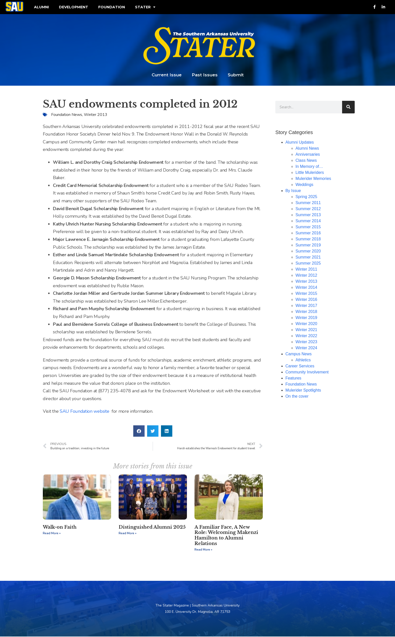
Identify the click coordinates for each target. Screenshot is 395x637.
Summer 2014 (308, 221)
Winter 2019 (306, 318)
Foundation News (66, 115)
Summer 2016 (308, 233)
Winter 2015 (306, 294)
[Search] (348, 107)
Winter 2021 (306, 330)
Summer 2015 (308, 227)
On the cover (297, 397)
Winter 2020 (306, 324)
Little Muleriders (309, 173)
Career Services (299, 366)
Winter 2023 (306, 342)
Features (293, 378)
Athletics (303, 360)
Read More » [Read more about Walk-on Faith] (52, 534)
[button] (139, 431)
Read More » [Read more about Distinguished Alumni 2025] (128, 534)
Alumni (41, 7)
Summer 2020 (308, 251)
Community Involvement (307, 372)
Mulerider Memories (313, 179)
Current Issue (167, 75)
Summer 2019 (308, 245)
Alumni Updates (299, 143)
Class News (306, 161)
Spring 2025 (306, 197)
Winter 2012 (306, 276)
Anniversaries (307, 155)
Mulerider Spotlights (303, 391)
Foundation (111, 7)
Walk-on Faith (60, 527)
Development (73, 7)
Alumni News (307, 149)
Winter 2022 (306, 336)
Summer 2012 (308, 209)
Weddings (304, 185)
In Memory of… (309, 167)
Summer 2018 (308, 239)
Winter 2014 (306, 288)
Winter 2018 (306, 312)
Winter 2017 (306, 306)
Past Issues (205, 75)
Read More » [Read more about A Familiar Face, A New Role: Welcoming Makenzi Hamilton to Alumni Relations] (203, 550)
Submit (236, 75)
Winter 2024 (306, 348)
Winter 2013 (95, 115)
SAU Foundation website (84, 412)
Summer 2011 (308, 203)
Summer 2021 (308, 258)
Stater (145, 7)
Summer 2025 (308, 264)
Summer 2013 (308, 215)
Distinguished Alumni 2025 (152, 527)
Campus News (298, 354)
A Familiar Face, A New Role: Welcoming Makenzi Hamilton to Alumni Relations (226, 536)
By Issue (293, 191)
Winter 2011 (306, 270)
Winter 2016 (306, 300)
